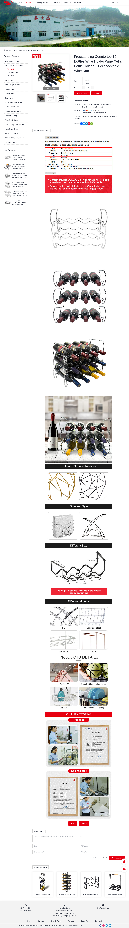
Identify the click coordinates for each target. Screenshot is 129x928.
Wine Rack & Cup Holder (27, 50)
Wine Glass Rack (11, 72)
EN (113, 2)
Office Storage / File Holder (14, 125)
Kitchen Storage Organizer (14, 138)
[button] (67, 98)
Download (77, 3)
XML (81, 925)
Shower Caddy (10, 89)
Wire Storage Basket (12, 85)
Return (84, 823)
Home (20, 3)
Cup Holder (9, 75)
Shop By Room (42, 3)
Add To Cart (82, 93)
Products (29, 3)
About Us (56, 3)
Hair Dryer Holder (11, 142)
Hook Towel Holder (11, 129)
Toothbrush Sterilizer (12, 107)
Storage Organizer (11, 133)
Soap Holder (9, 98)
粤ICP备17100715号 (65, 925)
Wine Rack (39, 50)
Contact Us (67, 3)
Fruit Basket (9, 80)
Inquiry (96, 93)
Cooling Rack (9, 94)
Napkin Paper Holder (12, 61)
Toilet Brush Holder (11, 120)
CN (117, 2)
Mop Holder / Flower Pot (13, 102)
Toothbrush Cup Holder (13, 111)
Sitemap (75, 925)
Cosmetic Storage (11, 116)
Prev (72, 823)
